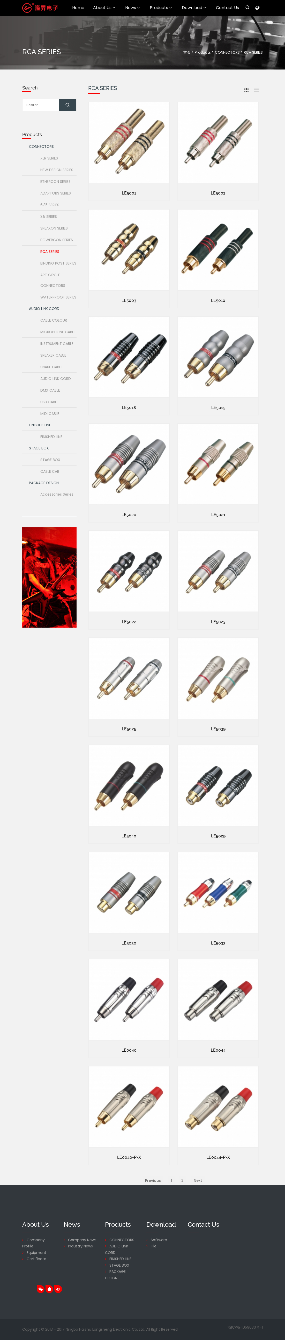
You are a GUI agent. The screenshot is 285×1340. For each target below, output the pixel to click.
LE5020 (129, 536)
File (153, 1246)
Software (159, 1239)
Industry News (80, 1246)
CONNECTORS (227, 52)
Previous (153, 1202)
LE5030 (129, 965)
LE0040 (129, 1072)
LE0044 (218, 1072)
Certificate (36, 1258)
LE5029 (218, 858)
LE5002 (218, 193)
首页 (187, 52)
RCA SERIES (253, 52)
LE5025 (129, 751)
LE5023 (218, 644)
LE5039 (218, 751)
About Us (104, 8)
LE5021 (218, 536)
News (132, 8)
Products (161, 8)
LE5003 (129, 322)
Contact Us (227, 8)
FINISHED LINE (120, 1258)
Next (198, 1202)
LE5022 (129, 644)
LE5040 (129, 858)
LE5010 (218, 322)
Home (78, 8)
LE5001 (129, 193)
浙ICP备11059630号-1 (245, 1327)
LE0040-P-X (129, 1179)
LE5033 (218, 965)
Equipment (36, 1252)
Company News (82, 1239)
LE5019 (218, 429)
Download (194, 8)
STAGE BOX (119, 1265)
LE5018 (129, 429)
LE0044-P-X (218, 1179)
